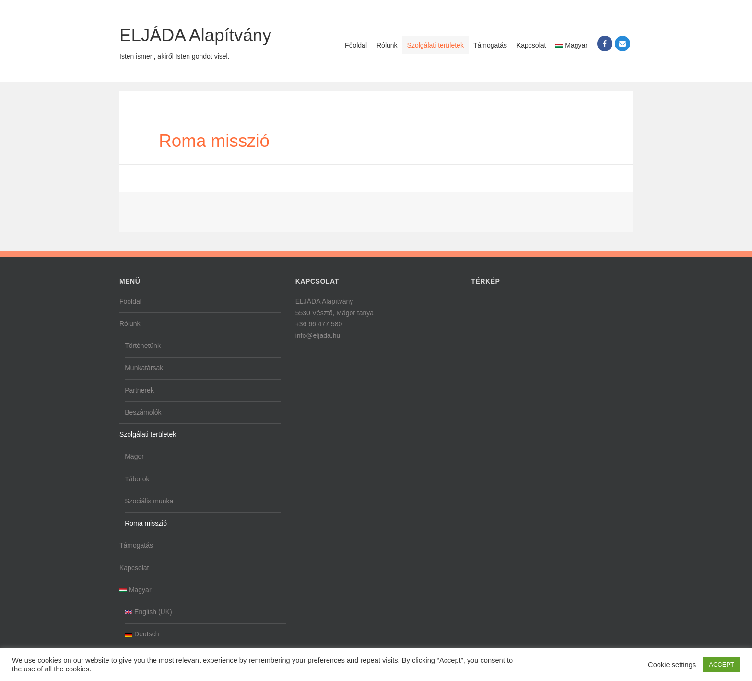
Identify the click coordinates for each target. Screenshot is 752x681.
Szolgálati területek (435, 45)
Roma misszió (146, 523)
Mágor (134, 456)
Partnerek (139, 390)
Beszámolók (143, 412)
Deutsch (142, 634)
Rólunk (387, 45)
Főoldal (356, 45)
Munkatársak (144, 367)
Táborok (137, 479)
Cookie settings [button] (672, 665)
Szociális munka (149, 501)
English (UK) (148, 612)
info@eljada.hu (318, 335)
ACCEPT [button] (721, 664)
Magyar (571, 45)
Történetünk (143, 345)
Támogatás (490, 45)
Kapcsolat (531, 45)
